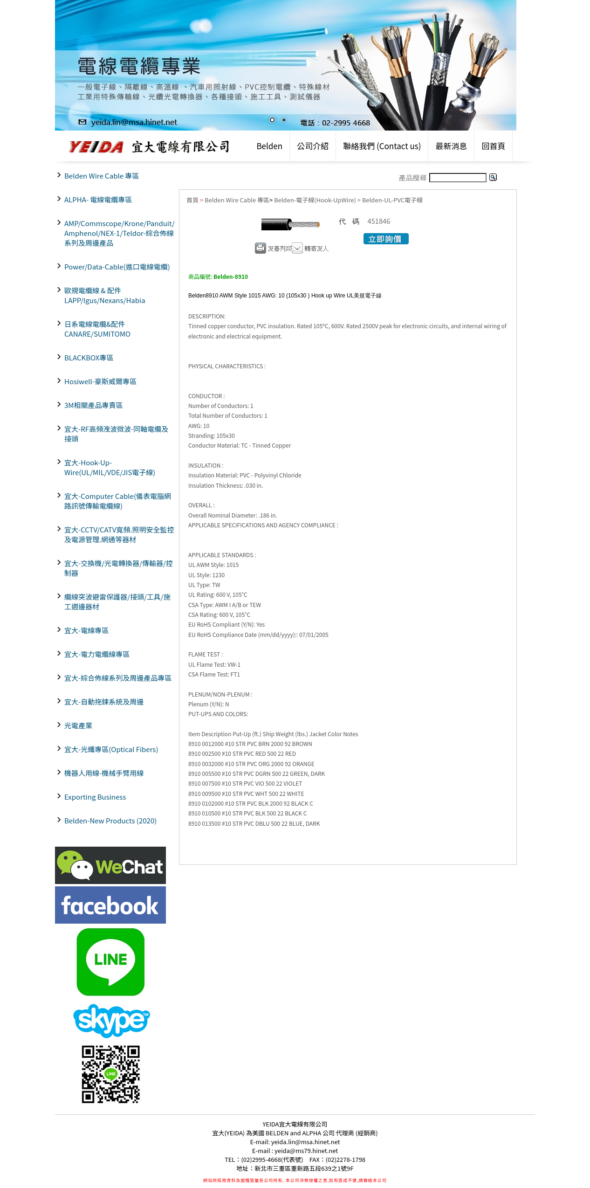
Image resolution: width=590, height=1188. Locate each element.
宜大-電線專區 (86, 630)
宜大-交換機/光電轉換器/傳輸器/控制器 (118, 568)
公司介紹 (313, 146)
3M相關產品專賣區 (93, 405)
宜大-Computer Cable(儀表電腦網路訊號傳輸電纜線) (117, 501)
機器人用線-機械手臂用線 (104, 773)
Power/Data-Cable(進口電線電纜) (117, 266)
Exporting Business (95, 796)
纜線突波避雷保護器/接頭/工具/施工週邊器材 (117, 601)
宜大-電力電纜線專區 (97, 654)
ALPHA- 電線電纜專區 (98, 199)
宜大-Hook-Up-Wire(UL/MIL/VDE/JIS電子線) (109, 467)
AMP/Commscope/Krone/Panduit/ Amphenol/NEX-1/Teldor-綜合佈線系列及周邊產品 (119, 233)
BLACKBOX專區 (88, 357)
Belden (269, 146)
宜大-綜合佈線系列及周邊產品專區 (118, 678)
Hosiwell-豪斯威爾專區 (100, 381)
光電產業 (78, 725)
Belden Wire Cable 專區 (101, 175)
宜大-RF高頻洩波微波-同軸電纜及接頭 (116, 433)
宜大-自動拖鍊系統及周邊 (104, 701)
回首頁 (493, 146)
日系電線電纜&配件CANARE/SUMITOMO (97, 328)
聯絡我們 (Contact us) (382, 146)
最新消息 (451, 146)
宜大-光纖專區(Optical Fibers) (111, 749)
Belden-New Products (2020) (110, 820)
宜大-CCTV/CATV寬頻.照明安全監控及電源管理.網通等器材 (119, 534)
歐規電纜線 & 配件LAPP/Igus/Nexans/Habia (104, 295)
